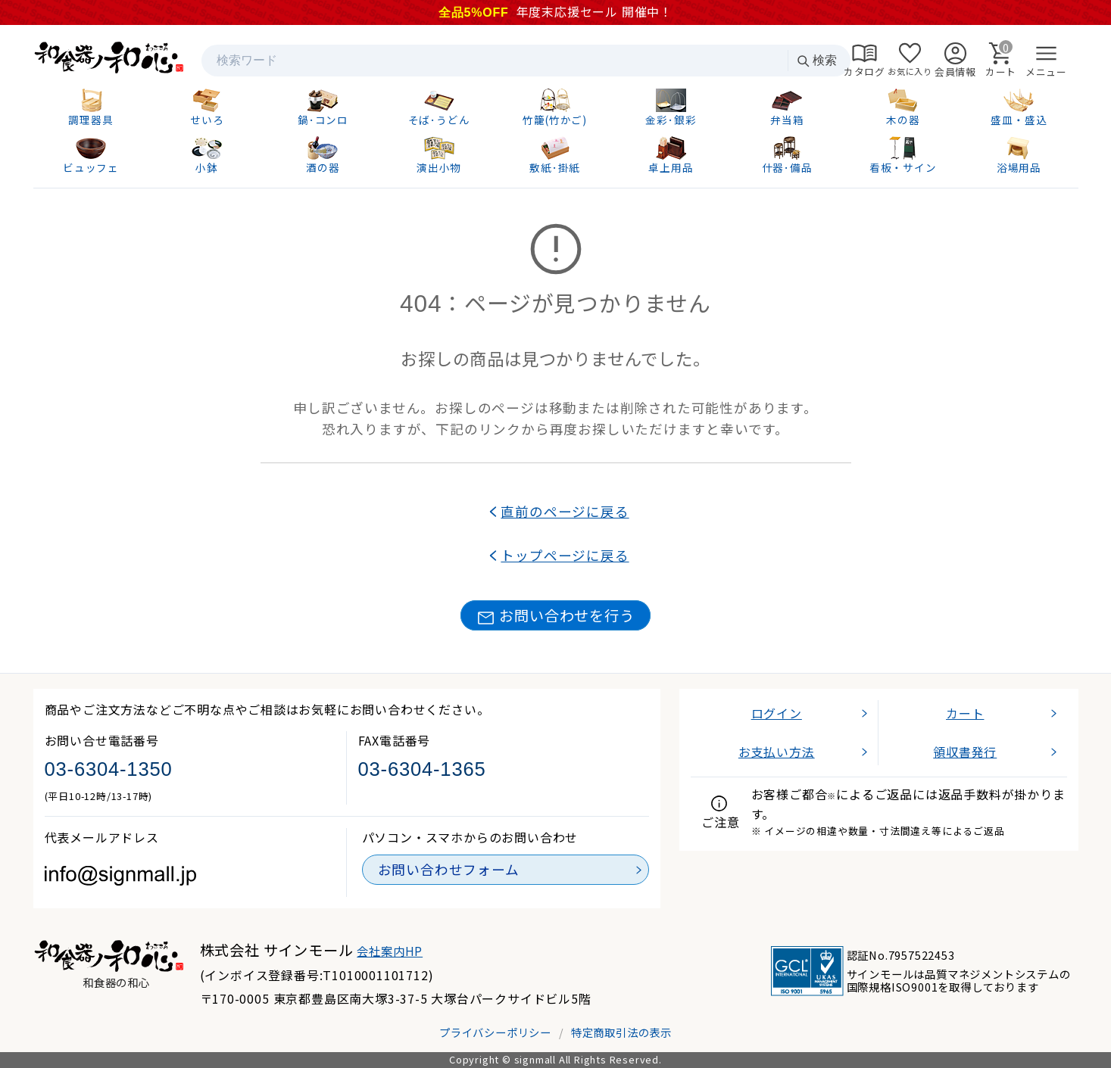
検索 (816, 61)
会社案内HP (390, 950)
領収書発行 (965, 752)
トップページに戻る (565, 555)
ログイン (776, 713)
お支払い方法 (776, 752)
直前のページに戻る (565, 511)
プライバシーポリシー (495, 1032)
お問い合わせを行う (555, 616)
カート (965, 713)
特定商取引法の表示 (621, 1032)
